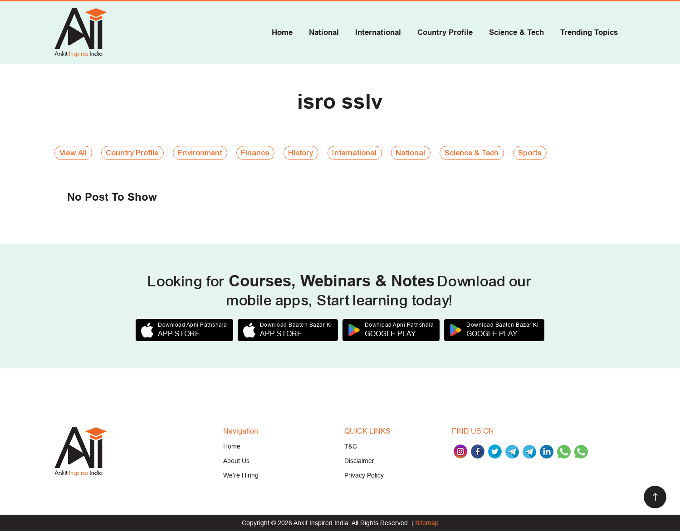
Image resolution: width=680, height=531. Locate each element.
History (301, 153)
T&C (350, 446)
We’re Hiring (241, 475)
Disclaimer (359, 460)
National (324, 32)
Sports (530, 153)
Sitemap (427, 522)
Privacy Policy (364, 475)
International (378, 32)
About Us (236, 460)
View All (73, 153)
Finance (255, 153)
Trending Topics (589, 32)
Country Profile (445, 32)
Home (282, 32)
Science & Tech (516, 32)
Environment (200, 153)
